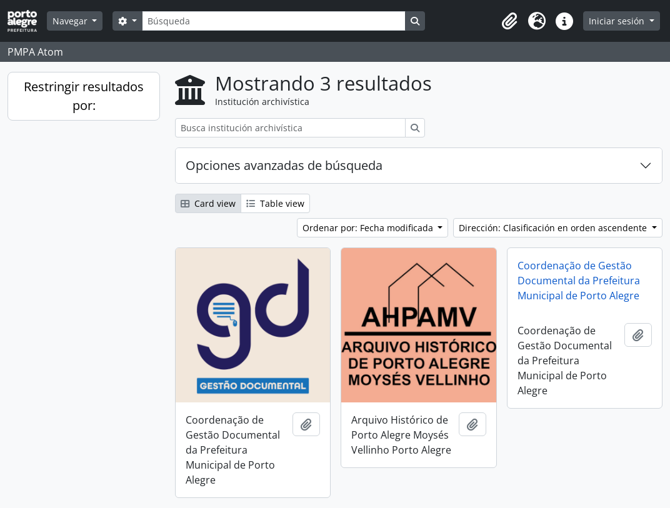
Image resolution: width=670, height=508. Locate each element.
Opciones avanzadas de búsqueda (284, 165)
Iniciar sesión (618, 21)
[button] (509, 21)
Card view (208, 203)
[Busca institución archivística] (290, 127)
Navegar (71, 21)
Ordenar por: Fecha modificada (369, 228)
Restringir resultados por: (84, 96)
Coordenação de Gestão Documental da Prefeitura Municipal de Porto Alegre (579, 280)
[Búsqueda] (274, 21)
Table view (275, 203)
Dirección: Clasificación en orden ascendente (554, 228)
